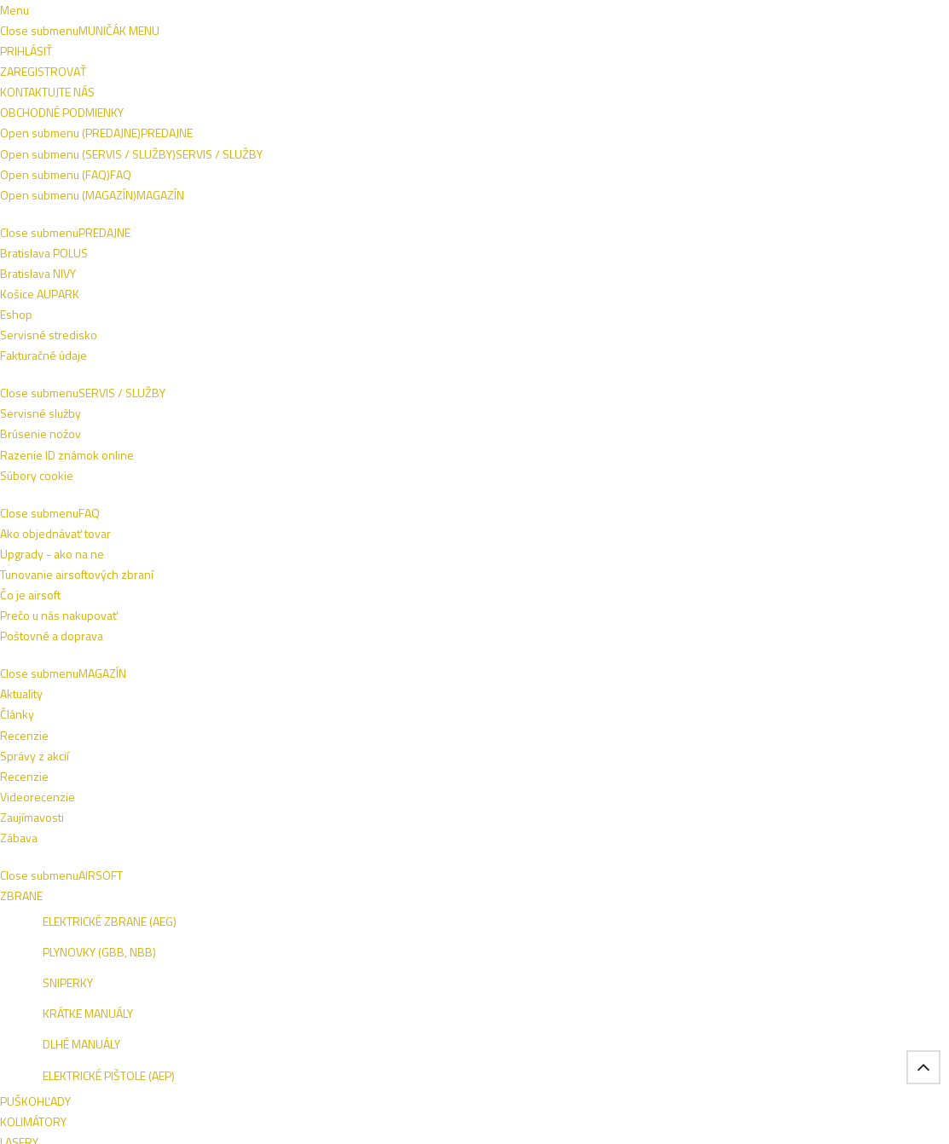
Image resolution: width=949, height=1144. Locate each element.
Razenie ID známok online (306, 815)
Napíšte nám (105, 15)
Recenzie (594, 815)
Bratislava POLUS (118, 815)
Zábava (589, 877)
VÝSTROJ (453, 146)
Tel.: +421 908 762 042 (795, 1016)
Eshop (90, 856)
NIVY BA (839, 817)
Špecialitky (177, 233)
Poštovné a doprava (456, 836)
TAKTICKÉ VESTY (548, 146)
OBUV (175, 146)
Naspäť (319, 300)
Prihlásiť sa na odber (805, 690)
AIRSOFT (111, 146)
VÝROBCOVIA (216, 194)
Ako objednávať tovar (460, 815)
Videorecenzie (607, 836)
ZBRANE (326, 146)
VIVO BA (789, 817)
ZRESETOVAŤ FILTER (164, 492)
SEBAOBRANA (737, 146)
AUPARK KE (752, 840)
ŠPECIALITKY (121, 194)
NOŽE (388, 146)
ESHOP (741, 817)
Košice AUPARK (113, 836)
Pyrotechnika (277, 233)
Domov (97, 233)
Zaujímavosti (602, 856)
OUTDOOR (646, 146)
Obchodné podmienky (208, 15)
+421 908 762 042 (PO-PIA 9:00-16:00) (480, 15)
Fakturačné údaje (117, 877)
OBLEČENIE (247, 146)
